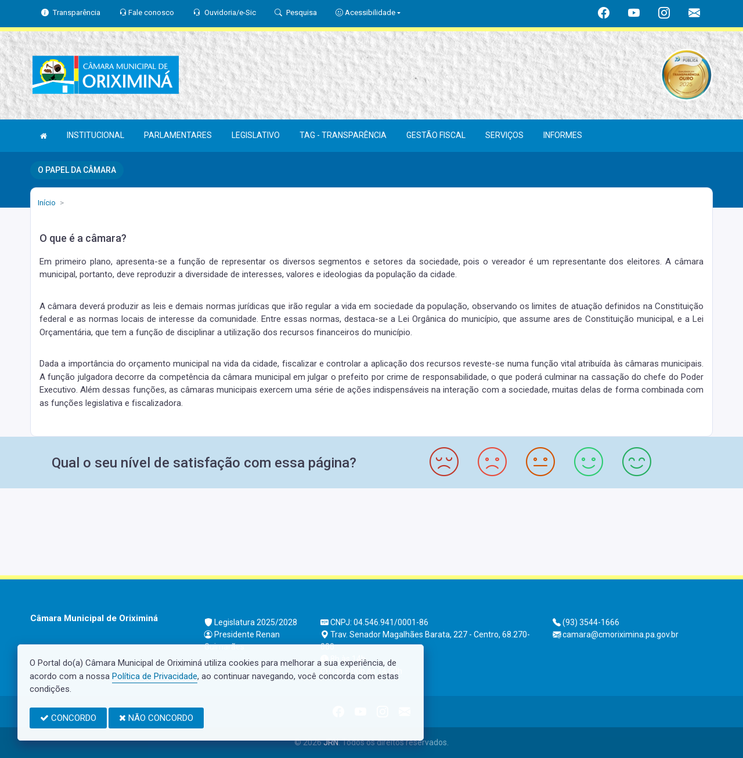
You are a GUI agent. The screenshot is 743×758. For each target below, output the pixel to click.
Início (47, 202)
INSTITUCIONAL (95, 135)
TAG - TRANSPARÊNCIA (343, 135)
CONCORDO (68, 718)
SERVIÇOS (504, 135)
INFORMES (562, 135)
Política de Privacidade (154, 676)
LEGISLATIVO (256, 135)
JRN (330, 742)
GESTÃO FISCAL (436, 135)
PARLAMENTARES (178, 135)
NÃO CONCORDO (156, 718)
